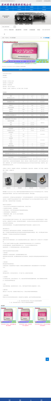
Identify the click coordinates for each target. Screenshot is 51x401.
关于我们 (19, 9)
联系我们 (31, 9)
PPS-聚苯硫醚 (12, 44)
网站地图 (44, 9)
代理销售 (31, 7)
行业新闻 (7, 9)
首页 (7, 7)
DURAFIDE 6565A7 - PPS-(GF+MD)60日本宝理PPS (23, 309)
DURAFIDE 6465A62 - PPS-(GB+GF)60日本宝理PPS (31, 308)
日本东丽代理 (39, 1)
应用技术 (44, 7)
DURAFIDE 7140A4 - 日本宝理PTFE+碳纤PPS (25, 332)
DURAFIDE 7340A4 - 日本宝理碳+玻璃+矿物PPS (8, 332)
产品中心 (19, 7)
